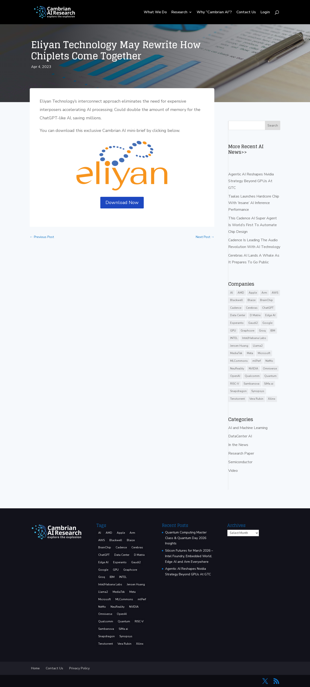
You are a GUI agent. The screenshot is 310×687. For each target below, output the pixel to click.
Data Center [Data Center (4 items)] (237, 315)
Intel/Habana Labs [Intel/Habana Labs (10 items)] (254, 338)
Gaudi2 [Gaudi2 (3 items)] (253, 323)
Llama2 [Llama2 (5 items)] (258, 346)
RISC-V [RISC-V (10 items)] (234, 383)
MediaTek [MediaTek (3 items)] (236, 353)
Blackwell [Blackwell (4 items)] (236, 300)
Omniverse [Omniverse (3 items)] (270, 368)
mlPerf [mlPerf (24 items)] (256, 361)
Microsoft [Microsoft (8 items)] (264, 353)
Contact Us (246, 12)
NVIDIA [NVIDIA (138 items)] (253, 368)
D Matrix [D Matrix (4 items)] (255, 315)
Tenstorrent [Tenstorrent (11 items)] (237, 399)
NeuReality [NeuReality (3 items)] (237, 368)
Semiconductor (240, 462)
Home (35, 668)
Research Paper (241, 453)
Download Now (122, 202)
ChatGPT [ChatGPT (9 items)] (268, 308)
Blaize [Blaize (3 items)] (251, 300)
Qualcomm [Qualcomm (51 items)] (252, 376)
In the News (238, 444)
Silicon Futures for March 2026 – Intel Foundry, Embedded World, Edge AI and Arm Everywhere (189, 556)
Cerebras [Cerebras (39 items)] (252, 308)
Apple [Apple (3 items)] (253, 293)
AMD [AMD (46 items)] (241, 293)
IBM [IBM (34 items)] (272, 330)
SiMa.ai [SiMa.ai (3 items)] (268, 383)
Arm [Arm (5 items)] (264, 293)
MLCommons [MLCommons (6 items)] (239, 361)
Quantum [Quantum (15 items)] (270, 376)
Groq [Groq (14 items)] (262, 330)
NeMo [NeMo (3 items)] (269, 361)
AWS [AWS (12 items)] (275, 293)
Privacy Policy (79, 668)
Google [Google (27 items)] (267, 323)
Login (265, 12)
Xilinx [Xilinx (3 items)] (271, 399)
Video (233, 470)
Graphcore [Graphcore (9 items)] (247, 330)
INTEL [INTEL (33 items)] (234, 338)
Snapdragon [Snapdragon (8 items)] (238, 391)
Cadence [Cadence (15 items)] (235, 308)
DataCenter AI (240, 436)
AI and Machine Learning (248, 427)
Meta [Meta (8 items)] (250, 353)
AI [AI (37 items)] (231, 293)
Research (179, 12)
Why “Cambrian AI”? (214, 12)
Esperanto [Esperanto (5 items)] (237, 323)
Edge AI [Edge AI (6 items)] (270, 315)
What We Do (155, 12)
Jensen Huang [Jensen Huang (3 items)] (239, 346)
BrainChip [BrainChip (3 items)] (266, 300)
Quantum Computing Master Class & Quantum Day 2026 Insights (186, 538)
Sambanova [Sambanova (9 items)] (251, 383)
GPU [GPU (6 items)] (233, 330)
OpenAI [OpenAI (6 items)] (235, 376)
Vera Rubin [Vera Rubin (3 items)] (256, 399)
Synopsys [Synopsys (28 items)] (257, 391)
